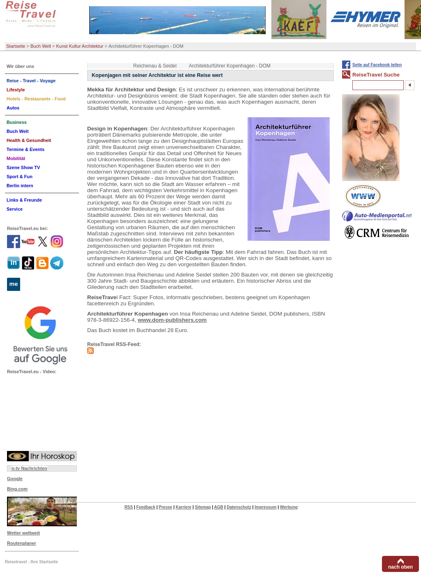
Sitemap (203, 507)
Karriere (183, 507)
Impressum (265, 507)
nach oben (400, 567)
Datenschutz (239, 507)
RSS (129, 507)
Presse (165, 507)
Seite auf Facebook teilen (377, 65)
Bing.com (17, 488)
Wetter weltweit (23, 532)
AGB (218, 507)
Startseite (15, 46)
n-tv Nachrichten (29, 468)
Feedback (145, 507)
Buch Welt (40, 46)
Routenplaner (21, 543)
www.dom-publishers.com (172, 320)
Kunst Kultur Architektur (80, 46)
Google (15, 478)
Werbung (289, 507)
